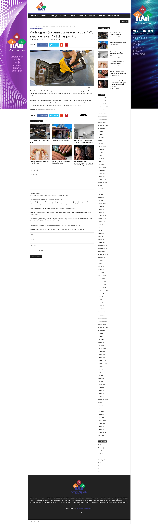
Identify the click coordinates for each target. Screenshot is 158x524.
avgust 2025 (101, 110)
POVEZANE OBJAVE (36, 121)
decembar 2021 (102, 209)
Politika (92, 16)
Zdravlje (82, 16)
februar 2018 (102, 348)
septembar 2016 (103, 399)
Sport (43, 16)
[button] (127, 16)
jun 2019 (100, 300)
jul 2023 (100, 152)
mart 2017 (101, 381)
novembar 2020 (102, 248)
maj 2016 (101, 411)
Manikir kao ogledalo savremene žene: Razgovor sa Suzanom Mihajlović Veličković (83, 163)
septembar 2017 (103, 363)
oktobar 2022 (102, 179)
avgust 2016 (101, 402)
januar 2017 (101, 387)
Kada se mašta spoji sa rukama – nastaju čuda (39, 162)
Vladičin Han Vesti (37, 40)
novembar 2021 (102, 212)
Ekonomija (53, 16)
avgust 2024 (101, 128)
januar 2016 (101, 423)
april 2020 (101, 270)
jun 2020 (100, 264)
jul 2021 (100, 224)
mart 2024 (101, 143)
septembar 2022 (103, 182)
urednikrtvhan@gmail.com (84, 508)
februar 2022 (102, 203)
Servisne (73, 16)
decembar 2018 (102, 318)
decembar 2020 (102, 245)
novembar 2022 (102, 176)
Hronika (102, 16)
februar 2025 (102, 113)
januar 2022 (101, 206)
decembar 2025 (102, 98)
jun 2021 (100, 227)
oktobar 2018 (102, 324)
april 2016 (101, 414)
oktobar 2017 (102, 360)
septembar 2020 (103, 254)
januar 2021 (101, 242)
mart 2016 (101, 417)
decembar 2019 (102, 282)
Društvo (34, 16)
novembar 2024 (102, 119)
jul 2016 (100, 405)
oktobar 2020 (102, 251)
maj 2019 (101, 303)
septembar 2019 (103, 291)
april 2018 (101, 342)
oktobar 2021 (102, 215)
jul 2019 (100, 297)
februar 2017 (102, 384)
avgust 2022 (101, 185)
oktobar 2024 (102, 122)
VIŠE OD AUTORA (50, 121)
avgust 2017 (101, 366)
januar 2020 (101, 279)
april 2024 (101, 140)
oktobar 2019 (102, 288)
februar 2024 (102, 146)
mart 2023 (101, 164)
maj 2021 (101, 230)
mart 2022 (101, 200)
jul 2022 (100, 188)
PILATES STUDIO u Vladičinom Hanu (39, 141)
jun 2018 (100, 336)
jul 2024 (100, 131)
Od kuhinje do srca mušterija (61, 140)
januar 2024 (101, 149)
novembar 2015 (102, 429)
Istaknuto (40, 28)
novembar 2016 (102, 393)
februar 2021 (102, 239)
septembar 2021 (103, 218)
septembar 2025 (103, 107)
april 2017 (101, 378)
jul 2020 (100, 260)
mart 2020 (101, 273)
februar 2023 (102, 167)
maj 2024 (101, 137)
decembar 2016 (102, 390)
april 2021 (101, 233)
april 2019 (101, 306)
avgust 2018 (101, 330)
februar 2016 (102, 420)
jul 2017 (100, 369)
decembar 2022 (102, 173)
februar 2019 (102, 312)
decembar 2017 (102, 354)
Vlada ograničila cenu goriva (46, 109)
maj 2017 (101, 375)
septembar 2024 (103, 125)
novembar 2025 (102, 101)
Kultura (63, 16)
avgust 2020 (101, 257)
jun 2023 (100, 155)
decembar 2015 (102, 426)
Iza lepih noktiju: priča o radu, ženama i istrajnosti (61, 162)
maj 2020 (101, 267)
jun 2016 (100, 408)
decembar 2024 (102, 116)
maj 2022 (101, 194)
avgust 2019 (101, 294)
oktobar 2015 (102, 432)
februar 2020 (102, 276)
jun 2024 (100, 134)
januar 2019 (101, 315)
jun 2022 (100, 191)
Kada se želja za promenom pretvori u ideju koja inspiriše (83, 141)
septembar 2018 (103, 327)
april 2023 (101, 161)
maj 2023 (101, 158)
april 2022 (101, 197)
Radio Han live (114, 16)
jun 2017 (100, 372)
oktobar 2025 (102, 104)
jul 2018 (100, 333)
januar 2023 (101, 170)
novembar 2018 (102, 321)
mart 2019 (101, 309)
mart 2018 (101, 345)
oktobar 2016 (102, 396)
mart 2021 (101, 236)
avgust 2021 (101, 221)
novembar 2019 (102, 285)
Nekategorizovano (103, 460)
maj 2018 (101, 339)
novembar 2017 (102, 357)
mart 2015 (101, 435)
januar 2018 (101, 351)
